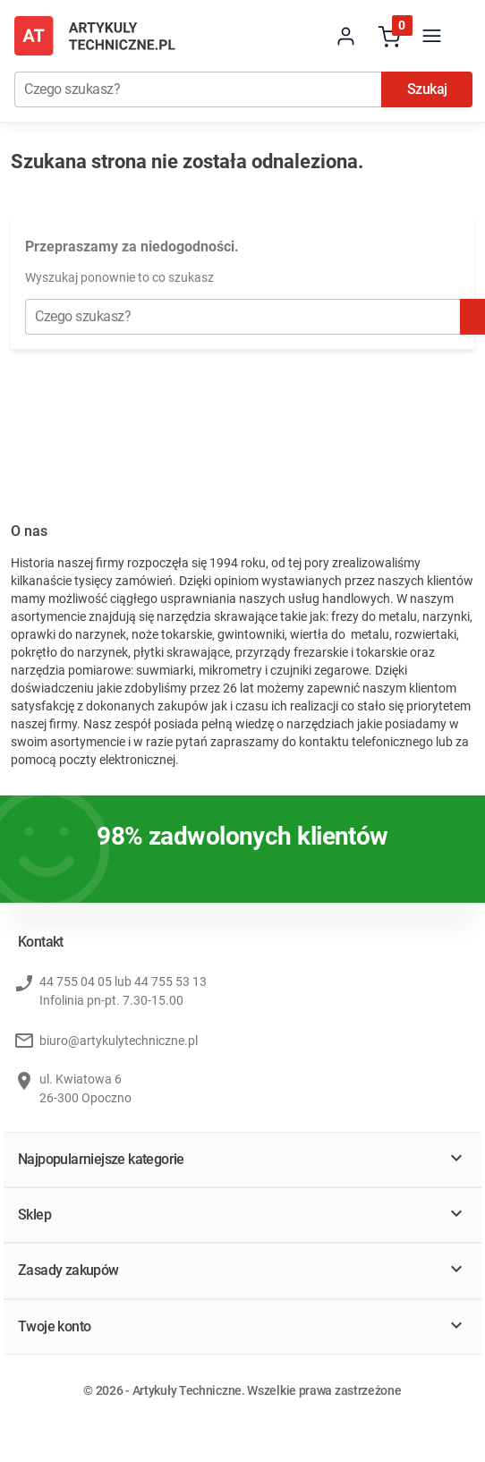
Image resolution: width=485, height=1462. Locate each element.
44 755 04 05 (75, 982)
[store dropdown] (303, 35)
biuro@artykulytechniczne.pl (118, 1041)
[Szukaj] (197, 89)
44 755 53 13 (170, 982)
